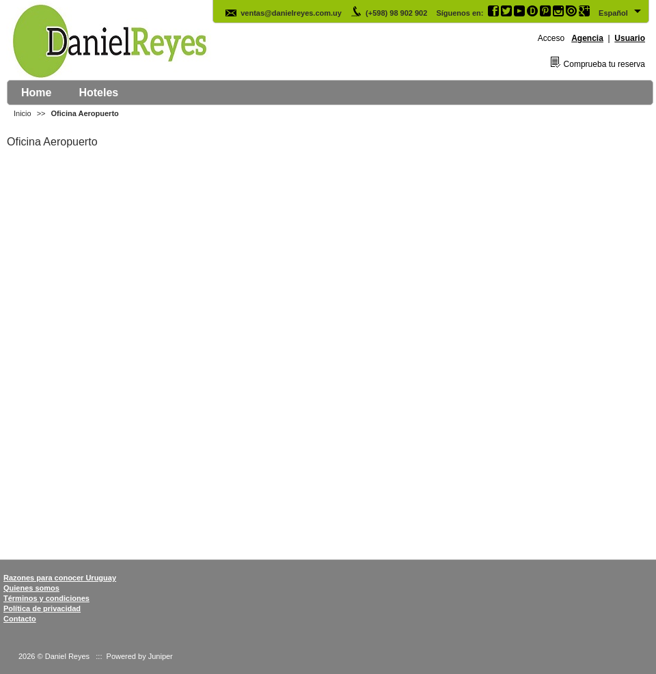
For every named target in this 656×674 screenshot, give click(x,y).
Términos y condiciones (46, 598)
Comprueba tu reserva (604, 64)
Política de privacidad (42, 608)
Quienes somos (31, 588)
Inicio (22, 113)
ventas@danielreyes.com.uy (284, 13)
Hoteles (98, 92)
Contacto (19, 619)
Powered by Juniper (140, 656)
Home (36, 92)
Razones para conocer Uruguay (59, 578)
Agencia (587, 38)
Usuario (629, 38)
